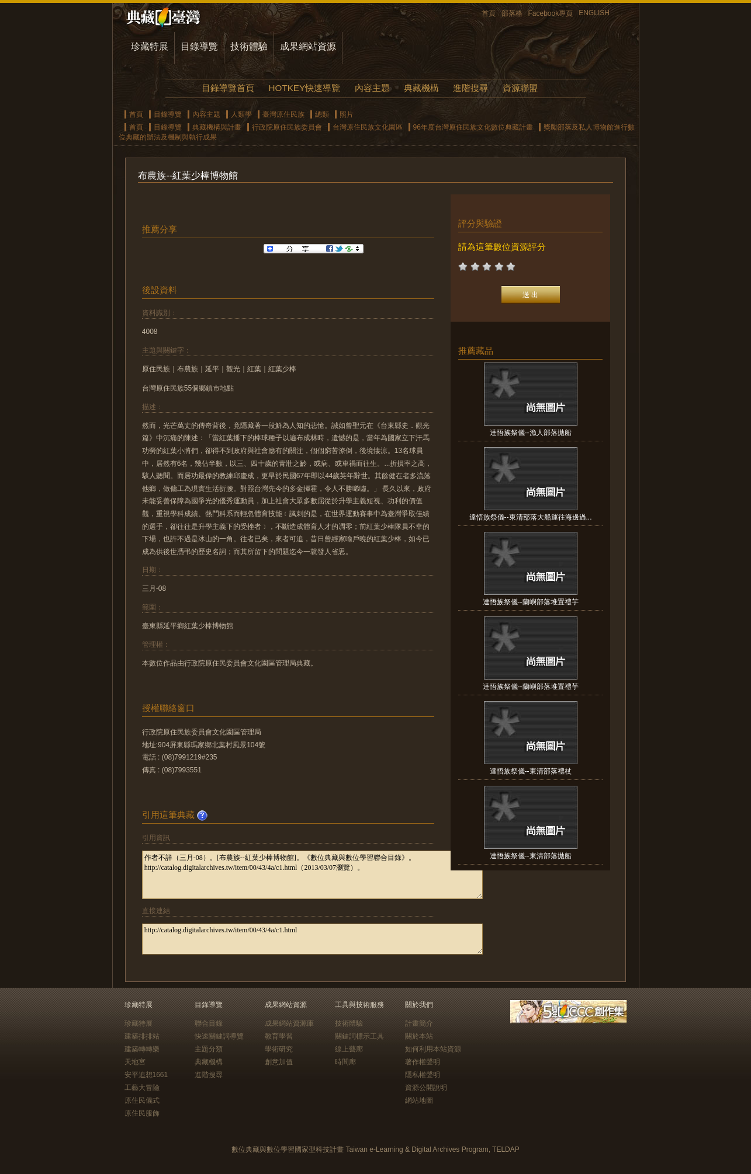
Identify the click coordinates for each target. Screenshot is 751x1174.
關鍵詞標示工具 (359, 1036)
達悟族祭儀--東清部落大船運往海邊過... (530, 517)
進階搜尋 (470, 88)
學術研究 (279, 1049)
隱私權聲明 (422, 1075)
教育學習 (279, 1036)
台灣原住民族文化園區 (368, 127)
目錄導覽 (199, 46)
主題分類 (209, 1049)
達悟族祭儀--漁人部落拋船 (531, 433)
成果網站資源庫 (289, 1023)
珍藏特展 (149, 46)
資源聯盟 (520, 88)
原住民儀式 (142, 1100)
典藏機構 (421, 88)
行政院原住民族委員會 (287, 127)
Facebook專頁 (550, 13)
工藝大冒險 (142, 1088)
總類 (322, 114)
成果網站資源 (308, 46)
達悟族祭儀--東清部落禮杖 (531, 771)
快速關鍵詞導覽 (219, 1036)
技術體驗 (249, 46)
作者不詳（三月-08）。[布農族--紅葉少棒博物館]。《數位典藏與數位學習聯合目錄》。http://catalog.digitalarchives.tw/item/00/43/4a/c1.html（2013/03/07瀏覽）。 (312, 875)
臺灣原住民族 (283, 114)
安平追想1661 (146, 1075)
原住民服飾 (142, 1113)
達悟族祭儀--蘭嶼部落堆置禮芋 (531, 602)
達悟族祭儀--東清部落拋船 (531, 856)
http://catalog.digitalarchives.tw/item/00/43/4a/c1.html (312, 939)
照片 (347, 114)
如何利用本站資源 (433, 1049)
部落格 (511, 13)
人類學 (241, 114)
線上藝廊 (349, 1049)
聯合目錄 (209, 1023)
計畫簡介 (419, 1023)
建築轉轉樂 (142, 1049)
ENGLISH (594, 13)
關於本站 (419, 1036)
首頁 (489, 13)
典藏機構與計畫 (216, 127)
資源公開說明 (426, 1088)
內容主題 (372, 88)
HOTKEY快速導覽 (304, 88)
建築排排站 (142, 1036)
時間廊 (345, 1062)
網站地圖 (419, 1100)
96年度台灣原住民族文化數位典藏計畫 (473, 127)
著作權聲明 (422, 1062)
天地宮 (135, 1062)
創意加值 (279, 1062)
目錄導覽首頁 (228, 88)
